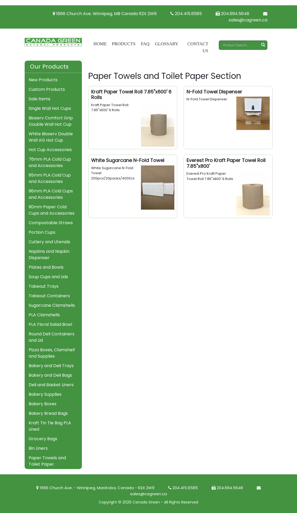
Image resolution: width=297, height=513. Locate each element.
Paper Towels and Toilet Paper (47, 461)
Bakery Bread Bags (48, 413)
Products (124, 43)
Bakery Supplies (45, 394)
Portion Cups (42, 232)
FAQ (145, 43)
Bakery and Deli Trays (51, 366)
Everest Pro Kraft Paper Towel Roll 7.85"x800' (226, 163)
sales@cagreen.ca (248, 17)
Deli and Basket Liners (51, 385)
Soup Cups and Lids (48, 277)
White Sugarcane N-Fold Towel (127, 160)
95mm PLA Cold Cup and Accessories (50, 178)
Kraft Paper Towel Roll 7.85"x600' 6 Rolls (131, 94)
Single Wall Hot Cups (50, 108)
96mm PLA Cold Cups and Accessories (51, 194)
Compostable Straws (51, 223)
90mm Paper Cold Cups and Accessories (51, 210)
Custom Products (47, 89)
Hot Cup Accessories (50, 150)
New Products (43, 80)
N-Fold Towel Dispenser (214, 91)
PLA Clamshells (44, 315)
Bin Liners (38, 448)
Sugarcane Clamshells (52, 305)
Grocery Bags (43, 439)
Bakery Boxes (42, 404)
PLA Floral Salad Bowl (50, 324)
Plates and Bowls (46, 267)
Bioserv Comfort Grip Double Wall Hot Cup (51, 121)
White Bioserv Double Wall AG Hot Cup (51, 137)
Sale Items (39, 99)
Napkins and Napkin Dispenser (49, 254)
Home (100, 43)
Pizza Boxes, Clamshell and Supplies (52, 353)
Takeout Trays (44, 286)
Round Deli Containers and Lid (51, 337)
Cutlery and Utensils (49, 242)
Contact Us (197, 47)
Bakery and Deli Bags (50, 375)
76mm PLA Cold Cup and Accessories (50, 162)
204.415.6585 (186, 14)
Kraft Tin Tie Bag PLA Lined (50, 426)
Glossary (166, 43)
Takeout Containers (49, 296)
